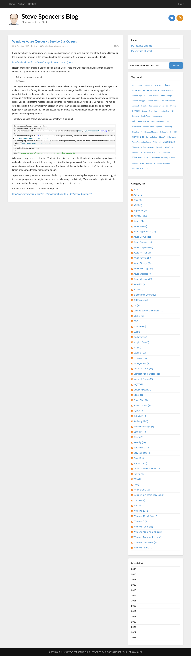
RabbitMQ (168, 127)
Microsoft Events (157, 122)
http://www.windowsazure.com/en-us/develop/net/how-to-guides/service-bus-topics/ (52, 194)
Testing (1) (139, 474)
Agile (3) (138, 200)
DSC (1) (137, 321)
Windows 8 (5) (140, 521)
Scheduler (164, 132)
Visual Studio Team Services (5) (149, 495)
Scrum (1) (138, 437)
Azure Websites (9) (143, 279)
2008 (133, 569)
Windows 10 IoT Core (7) (146, 516)
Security (173, 132)
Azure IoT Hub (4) (142, 252)
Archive (21, 4)
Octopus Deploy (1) (143, 389)
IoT (172, 111)
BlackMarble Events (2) (145, 295)
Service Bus (47, 46)
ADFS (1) (138, 195)
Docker (173, 106)
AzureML (135, 106)
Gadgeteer (153, 111)
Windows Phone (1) (143, 547)
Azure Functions (167, 90)
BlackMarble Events (156, 106)
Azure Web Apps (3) (143, 268)
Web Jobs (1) (140, 505)
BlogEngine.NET (113, 652)
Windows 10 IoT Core (152, 152)
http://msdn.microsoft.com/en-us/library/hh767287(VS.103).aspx (42, 62)
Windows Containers (162, 163)
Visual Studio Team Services (143, 147)
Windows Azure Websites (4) (147, 537)
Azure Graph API (138, 96)
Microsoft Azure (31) (143, 368)
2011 (133, 579)
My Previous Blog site (141, 46)
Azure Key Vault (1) (143, 258)
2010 (133, 574)
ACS (134, 85)
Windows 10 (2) (141, 511)
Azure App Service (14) (145, 231)
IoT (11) (137, 347)
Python (159, 127)
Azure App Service (151, 90)
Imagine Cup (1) (141, 342)
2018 (133, 616)
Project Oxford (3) (142, 405)
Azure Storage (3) (142, 263)
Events (144, 111)
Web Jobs (169, 147)
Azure (167, 85)
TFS (155, 142)
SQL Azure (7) (140, 463)
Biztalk (143, 106)
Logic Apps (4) (140, 358)
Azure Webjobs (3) (143, 274)
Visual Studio (169, 142)
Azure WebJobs (153, 101)
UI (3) (136, 484)
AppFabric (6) (140, 210)
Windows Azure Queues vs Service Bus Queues (44, 41)
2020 (133, 627)
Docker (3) (139, 316)
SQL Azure (171, 137)
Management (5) (141, 363)
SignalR (162, 137)
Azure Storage (166, 96)
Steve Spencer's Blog (50, 16)
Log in (181, 4)
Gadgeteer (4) (140, 337)
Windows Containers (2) (145, 542)
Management (157, 116)
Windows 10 (137, 152)
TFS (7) (137, 479)
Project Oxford (148, 127)
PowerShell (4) (141, 400)
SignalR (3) (139, 458)
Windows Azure (61, 46)
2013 (133, 590)
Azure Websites (168, 101)
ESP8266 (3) (140, 326)
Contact (32, 4)
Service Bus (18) (141, 447)
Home (12, 4)
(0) (116, 46)
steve (35, 46)
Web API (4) (139, 500)
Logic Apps (145, 116)
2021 (133, 632)
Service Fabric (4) (142, 453)
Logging (135, 116)
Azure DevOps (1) (142, 237)
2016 (133, 606)
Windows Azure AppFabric (163, 158)
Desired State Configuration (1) (148, 310)
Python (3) (139, 410)
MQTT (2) (138, 384)
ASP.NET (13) (140, 216)
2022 (133, 637)
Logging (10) (140, 353)
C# (167, 106)
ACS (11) (138, 189)
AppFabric (148, 85)
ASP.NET (158, 85)
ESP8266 (136, 111)
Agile (140, 85)
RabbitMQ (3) (140, 416)
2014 (133, 595)
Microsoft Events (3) (143, 379)
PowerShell (136, 127)
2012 (133, 585)
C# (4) (137, 305)
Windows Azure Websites (142, 163)
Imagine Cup (164, 111)
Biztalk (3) (138, 289)
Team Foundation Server (141, 142)
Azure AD (136, 90)
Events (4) (138, 332)
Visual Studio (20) (142, 489)
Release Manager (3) (144, 426)
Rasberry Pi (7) (141, 421)
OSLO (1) (138, 395)
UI (159, 142)
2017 (133, 611)
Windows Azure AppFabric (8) (148, 532)
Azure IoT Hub (153, 96)
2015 (133, 600)
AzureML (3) (139, 284)
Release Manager (151, 132)
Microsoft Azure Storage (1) (147, 374)
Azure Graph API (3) (143, 247)
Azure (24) (139, 221)
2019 (133, 622)
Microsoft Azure (140, 121)
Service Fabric (151, 137)
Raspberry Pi (137, 132)
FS (140, 652)
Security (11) (140, 442)
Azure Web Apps (138, 101)
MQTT (168, 122)
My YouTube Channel (141, 51)
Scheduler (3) (140, 432)
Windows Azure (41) (143, 526)
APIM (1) (138, 205)
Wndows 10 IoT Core (140, 168)
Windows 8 (167, 152)
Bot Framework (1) (143, 300)
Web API (159, 147)
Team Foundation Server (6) (147, 468)
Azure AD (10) (140, 226)
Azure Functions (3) (143, 242)
